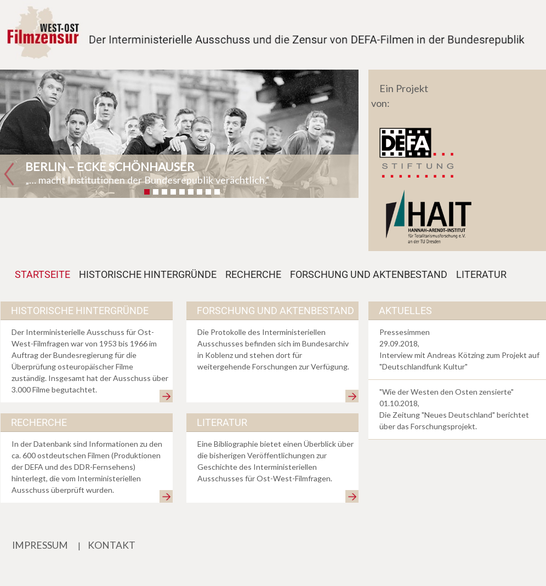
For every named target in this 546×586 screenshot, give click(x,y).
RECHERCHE (253, 274)
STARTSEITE (45, 274)
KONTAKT (111, 545)
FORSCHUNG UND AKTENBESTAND (368, 274)
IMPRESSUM (40, 545)
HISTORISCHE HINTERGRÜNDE (148, 274)
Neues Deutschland (458, 414)
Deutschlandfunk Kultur (423, 366)
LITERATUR (481, 274)
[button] (9, 174)
